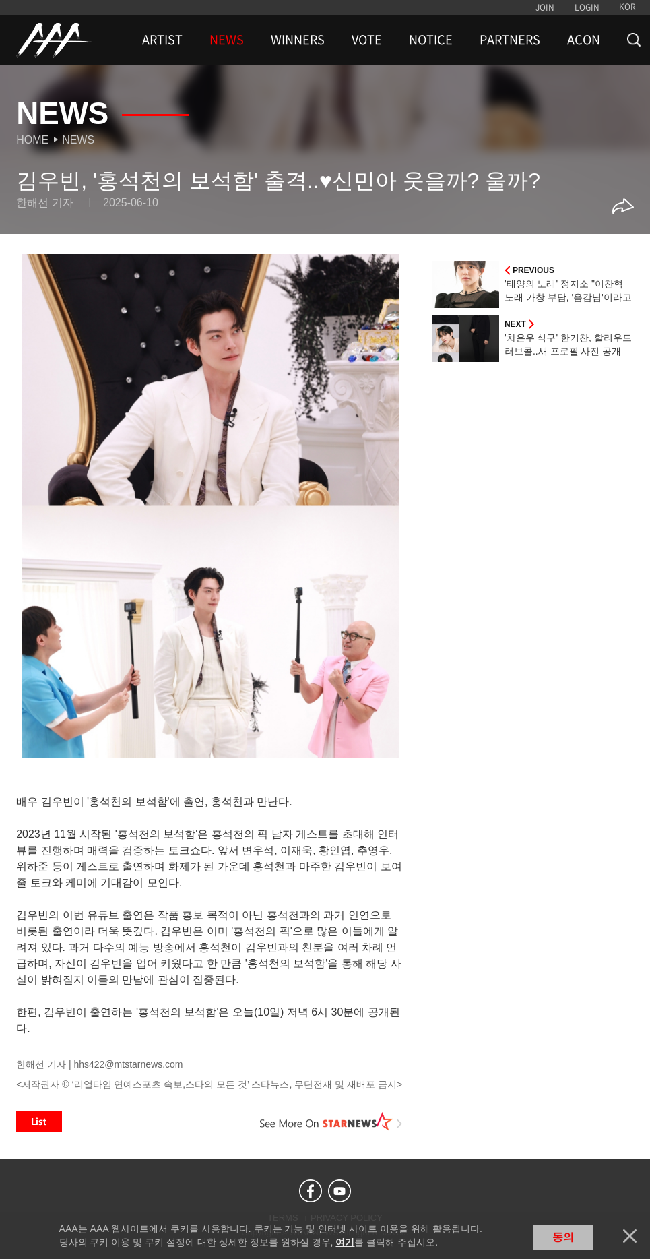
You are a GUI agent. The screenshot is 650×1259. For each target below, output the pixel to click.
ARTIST (162, 40)
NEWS (226, 40)
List (39, 1121)
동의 (563, 1237)
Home (32, 140)
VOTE (367, 40)
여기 (344, 1242)
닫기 (630, 1236)
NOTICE (431, 40)
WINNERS (298, 40)
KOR (627, 7)
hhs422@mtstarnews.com (128, 1064)
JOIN (544, 7)
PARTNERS (510, 40)
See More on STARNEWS (331, 1121)
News (78, 140)
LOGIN (587, 7)
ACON (583, 40)
